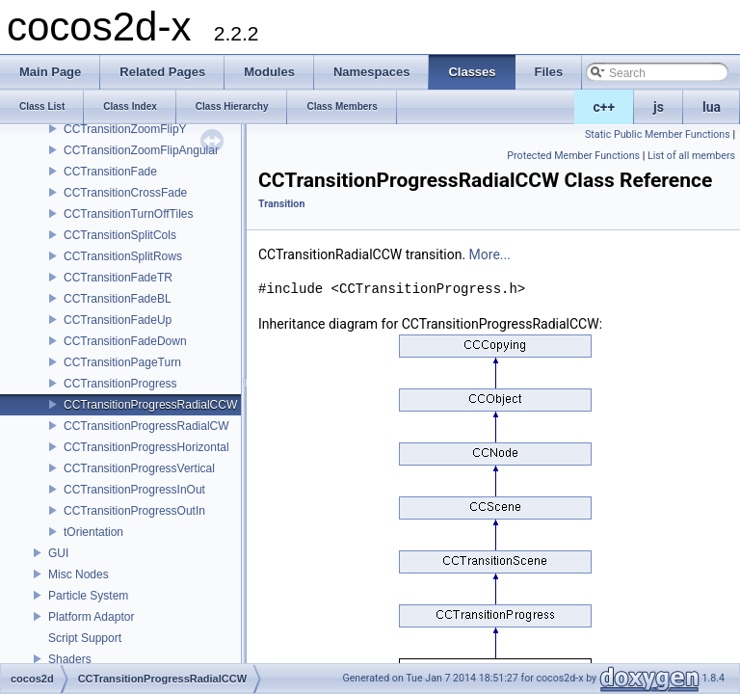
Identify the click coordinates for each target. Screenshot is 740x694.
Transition (281, 204)
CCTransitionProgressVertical (139, 468)
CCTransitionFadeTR (118, 277)
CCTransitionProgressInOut (134, 489)
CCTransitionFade (110, 171)
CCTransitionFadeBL (118, 299)
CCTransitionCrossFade (125, 193)
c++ (605, 107)
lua (711, 107)
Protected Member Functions (573, 155)
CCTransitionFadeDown (125, 341)
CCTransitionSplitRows (123, 256)
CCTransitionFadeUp (118, 320)
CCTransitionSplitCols (120, 235)
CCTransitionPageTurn (122, 362)
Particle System (88, 595)
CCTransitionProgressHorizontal (146, 447)
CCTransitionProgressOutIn (134, 511)
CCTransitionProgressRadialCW (146, 426)
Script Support (84, 638)
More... (490, 254)
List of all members (691, 155)
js (658, 107)
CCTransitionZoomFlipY (125, 129)
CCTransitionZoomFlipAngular (141, 150)
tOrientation (93, 532)
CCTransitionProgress (120, 383)
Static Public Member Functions (657, 134)
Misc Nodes (78, 574)
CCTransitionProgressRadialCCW (150, 405)
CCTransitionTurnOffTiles (128, 214)
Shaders (70, 659)
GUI (58, 553)
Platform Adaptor (91, 617)
